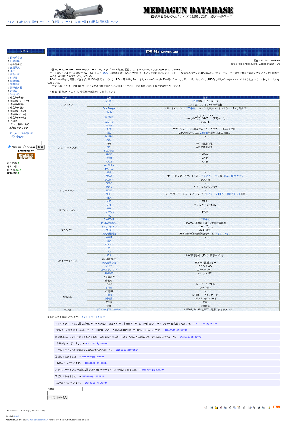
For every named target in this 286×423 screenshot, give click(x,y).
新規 (77, 21)
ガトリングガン (109, 226)
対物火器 (15, 94)
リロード (66, 21)
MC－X (109, 168)
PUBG (104, 73)
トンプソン (109, 212)
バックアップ (46, 21)
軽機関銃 (15, 81)
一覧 (84, 21)
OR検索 (31, 147)
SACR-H (108, 179)
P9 (109, 104)
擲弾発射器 (16, 87)
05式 (109, 197)
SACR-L (109, 122)
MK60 (109, 230)
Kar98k (109, 244)
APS (109, 147)
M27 (109, 133)
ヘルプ (114, 21)
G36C (109, 183)
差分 (34, 21)
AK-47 (109, 112)
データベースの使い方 (21, 133)
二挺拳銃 (205, 219)
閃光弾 (108, 298)
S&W (195, 101)
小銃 (12, 71)
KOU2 (16, 416)
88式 (109, 255)
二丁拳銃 (190, 108)
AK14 (109, 161)
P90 (109, 215)
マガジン (238, 176)
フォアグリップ (209, 176)
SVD (109, 248)
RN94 (109, 158)
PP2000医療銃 (109, 222)
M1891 (109, 266)
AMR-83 (109, 273)
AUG (108, 140)
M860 (109, 186)
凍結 (27, 21)
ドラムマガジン (223, 233)
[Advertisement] (143, 35)
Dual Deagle (108, 108)
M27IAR (203, 133)
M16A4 (109, 136)
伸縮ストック (233, 194)
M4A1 (109, 125)
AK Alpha (109, 165)
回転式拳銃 (16, 57)
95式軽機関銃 (109, 233)
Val (108, 251)
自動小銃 (15, 74)
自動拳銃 (15, 61)
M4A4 (109, 176)
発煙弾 (108, 295)
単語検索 (93, 21)
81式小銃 (109, 150)
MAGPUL (229, 176)
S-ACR (109, 117)
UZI (109, 208)
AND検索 (16, 147)
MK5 (109, 204)
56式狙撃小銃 (109, 262)
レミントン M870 (215, 194)
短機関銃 (15, 67)
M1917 (109, 101)
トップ (10, 21)
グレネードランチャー (109, 309)
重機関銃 (15, 84)
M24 (109, 241)
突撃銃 (13, 77)
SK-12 (109, 190)
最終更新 (104, 21)
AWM (109, 237)
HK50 (109, 154)
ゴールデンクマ (109, 269)
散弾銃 (13, 91)
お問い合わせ (16, 136)
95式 (109, 129)
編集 (21, 21)
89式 (109, 172)
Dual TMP (109, 219)
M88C (109, 194)
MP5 (109, 201)
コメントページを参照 (93, 317)
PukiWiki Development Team (37, 420)
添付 (56, 21)
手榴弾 (108, 287)
